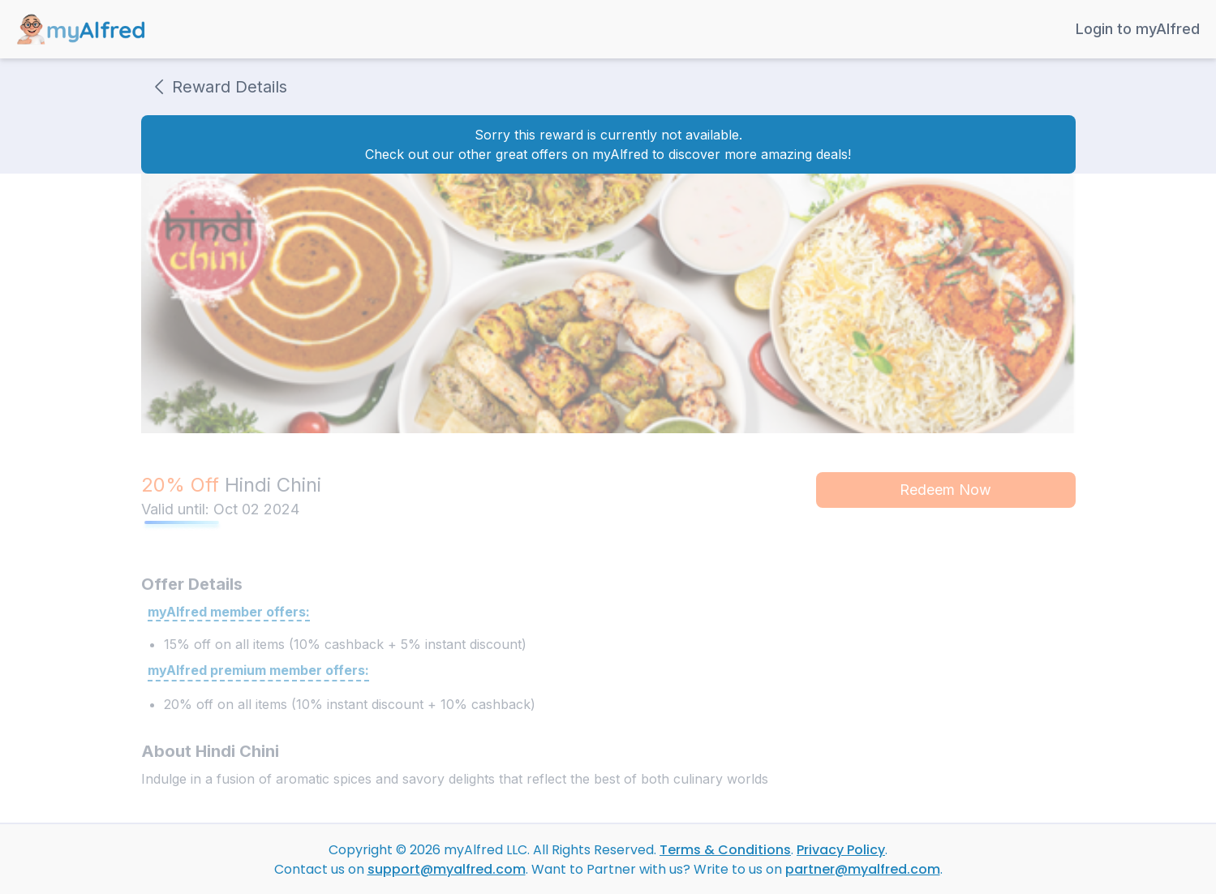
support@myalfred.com (446, 869)
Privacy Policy (841, 849)
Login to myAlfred (1138, 28)
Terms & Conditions (725, 849)
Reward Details (217, 87)
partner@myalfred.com (862, 869)
